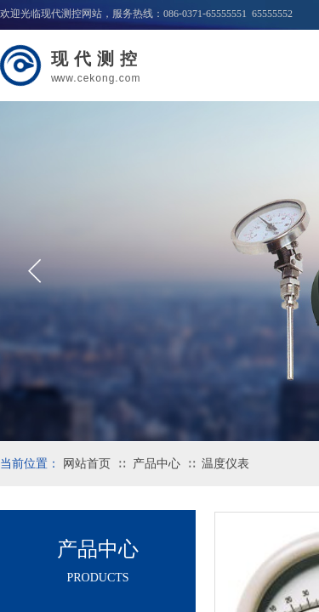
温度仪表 (225, 463)
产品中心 (156, 463)
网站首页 (87, 463)
